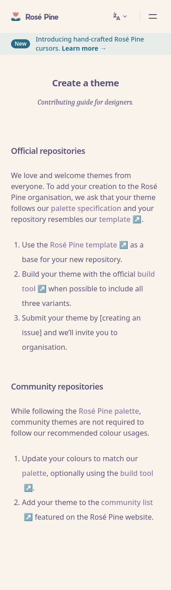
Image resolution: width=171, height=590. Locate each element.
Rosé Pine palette (108, 411)
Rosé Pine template (83, 245)
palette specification (86, 208)
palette (34, 473)
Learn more (80, 48)
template (114, 219)
